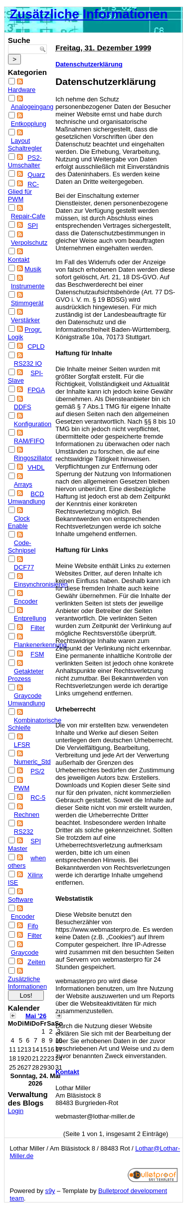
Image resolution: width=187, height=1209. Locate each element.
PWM (21, 788)
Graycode (24, 952)
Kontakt (18, 259)
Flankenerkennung (40, 644)
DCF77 (24, 567)
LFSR (22, 744)
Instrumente (28, 286)
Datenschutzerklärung (88, 64)
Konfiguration (32, 424)
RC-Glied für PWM (23, 191)
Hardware (21, 89)
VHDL (35, 467)
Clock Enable (19, 522)
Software (20, 899)
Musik (32, 269)
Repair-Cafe (28, 216)
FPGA (36, 390)
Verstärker (25, 320)
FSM (37, 654)
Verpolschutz (29, 242)
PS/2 (37, 771)
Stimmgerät (27, 303)
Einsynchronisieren (41, 584)
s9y (50, 1191)
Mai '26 (35, 1016)
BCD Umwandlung (26, 497)
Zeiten (36, 962)
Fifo (32, 926)
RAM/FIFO (29, 441)
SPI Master (24, 844)
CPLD (35, 346)
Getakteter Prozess (26, 674)
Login (15, 1111)
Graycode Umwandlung (26, 699)
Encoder (26, 601)
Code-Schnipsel (22, 546)
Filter (37, 627)
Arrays (23, 484)
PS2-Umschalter (25, 161)
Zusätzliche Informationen (88, 14)
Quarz (36, 174)
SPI (32, 225)
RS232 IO (28, 363)
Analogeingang (32, 106)
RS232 (23, 831)
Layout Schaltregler (25, 144)
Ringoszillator (33, 458)
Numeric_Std (32, 761)
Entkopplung (28, 123)
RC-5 (37, 797)
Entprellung (30, 618)
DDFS (22, 407)
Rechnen (26, 814)
